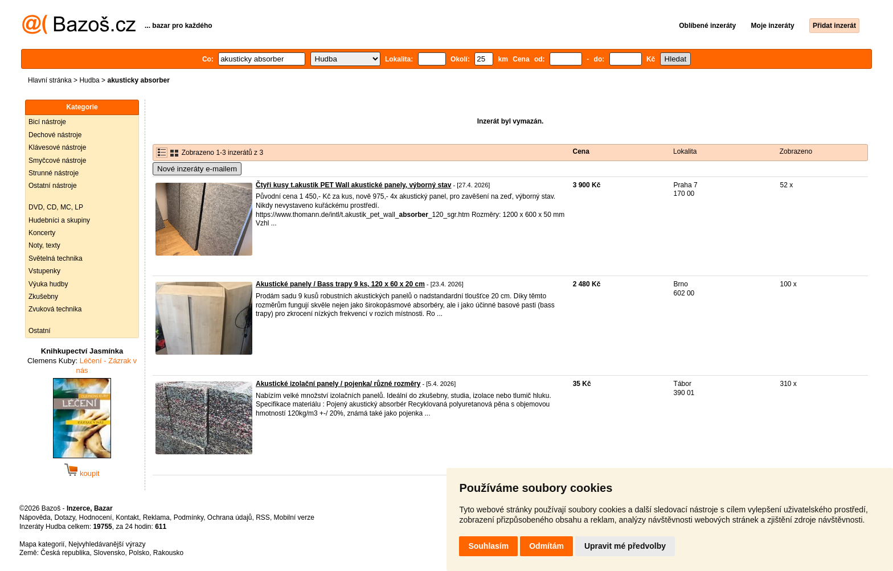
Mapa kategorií (41, 544)
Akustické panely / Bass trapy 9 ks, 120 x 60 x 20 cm (340, 284)
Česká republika (64, 553)
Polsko (139, 553)
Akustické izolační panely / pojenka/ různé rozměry (338, 384)
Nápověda (35, 517)
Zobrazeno (796, 151)
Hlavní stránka (50, 80)
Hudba (89, 80)
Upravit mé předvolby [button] (625, 546)
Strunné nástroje (53, 173)
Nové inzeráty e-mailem (197, 169)
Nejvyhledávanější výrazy (106, 544)
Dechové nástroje (54, 135)
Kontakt (127, 517)
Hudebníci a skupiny (59, 220)
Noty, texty (44, 245)
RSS (263, 517)
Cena (581, 151)
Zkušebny (43, 297)
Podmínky (188, 517)
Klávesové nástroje (57, 147)
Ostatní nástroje (52, 186)
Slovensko (109, 553)
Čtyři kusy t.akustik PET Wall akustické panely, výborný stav (353, 185)
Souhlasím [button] (488, 546)
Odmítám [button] (546, 546)
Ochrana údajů (229, 517)
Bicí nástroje (47, 122)
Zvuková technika (54, 309)
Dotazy (64, 517)
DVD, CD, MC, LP (55, 207)
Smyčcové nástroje (57, 161)
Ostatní (39, 331)
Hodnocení (95, 517)
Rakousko (168, 553)
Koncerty (41, 233)
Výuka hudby (48, 284)
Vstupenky (44, 271)
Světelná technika (55, 258)
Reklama (156, 517)
